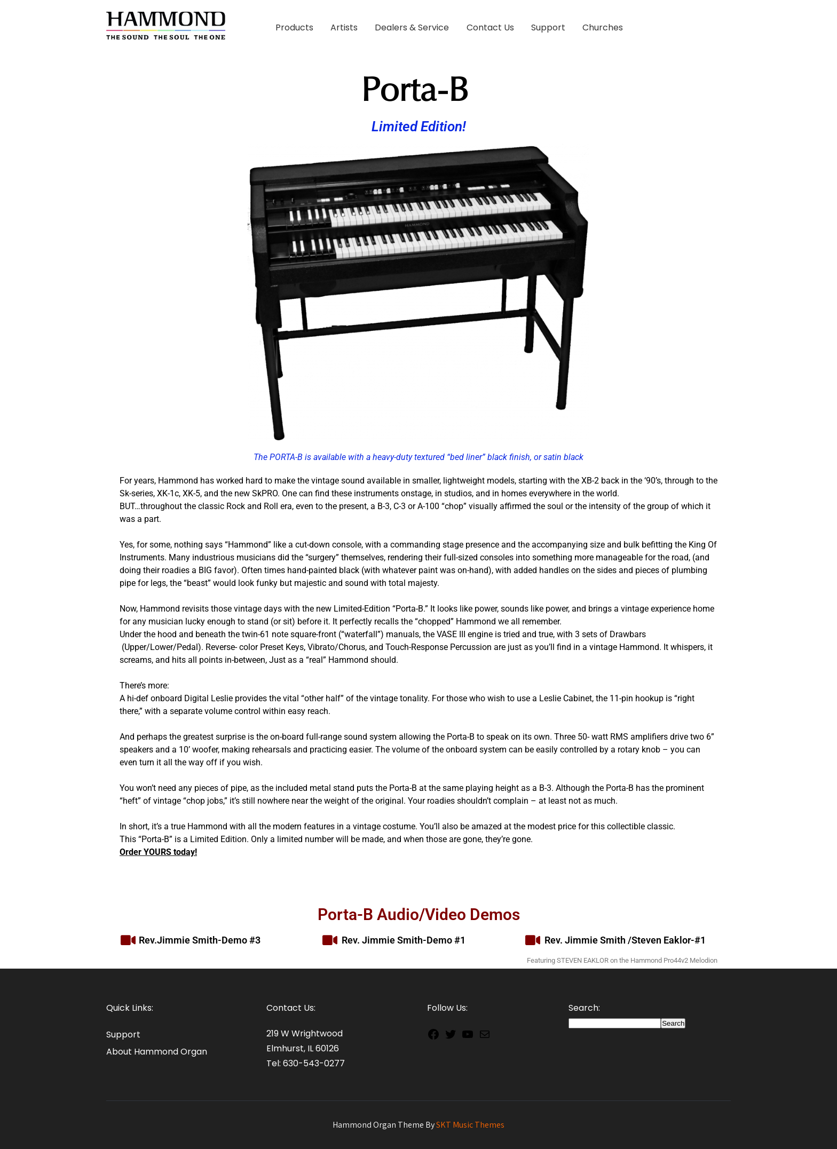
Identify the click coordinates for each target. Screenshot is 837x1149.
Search (673, 1023)
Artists (344, 27)
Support (548, 27)
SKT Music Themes (470, 1124)
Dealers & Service (412, 27)
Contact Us (490, 27)
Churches (602, 27)
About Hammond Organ (156, 1051)
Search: (584, 1008)
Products (294, 27)
